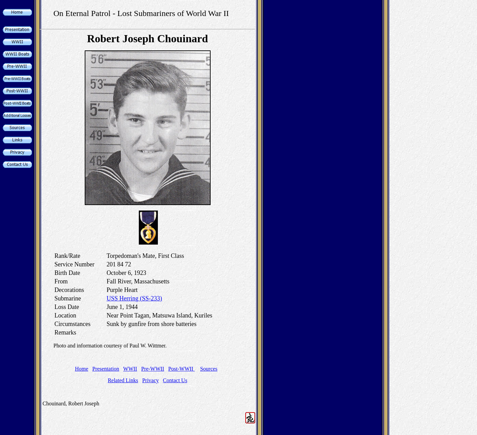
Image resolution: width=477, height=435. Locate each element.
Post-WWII (181, 369)
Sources (208, 369)
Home (81, 369)
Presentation (105, 369)
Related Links (123, 380)
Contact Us (175, 380)
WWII (130, 369)
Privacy (150, 380)
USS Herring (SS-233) (134, 298)
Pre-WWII (152, 369)
